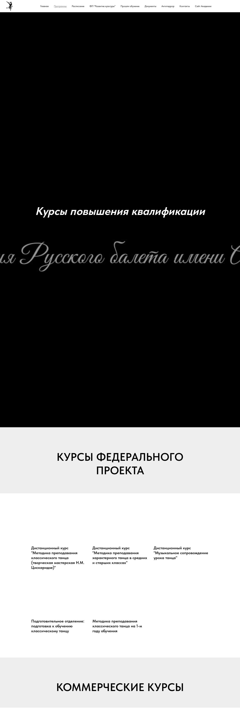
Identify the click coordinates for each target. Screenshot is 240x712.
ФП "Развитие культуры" (102, 6)
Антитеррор (167, 6)
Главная (44, 6)
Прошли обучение (130, 6)
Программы (60, 6)
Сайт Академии (203, 6)
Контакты (185, 6)
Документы (150, 6)
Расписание (78, 6)
